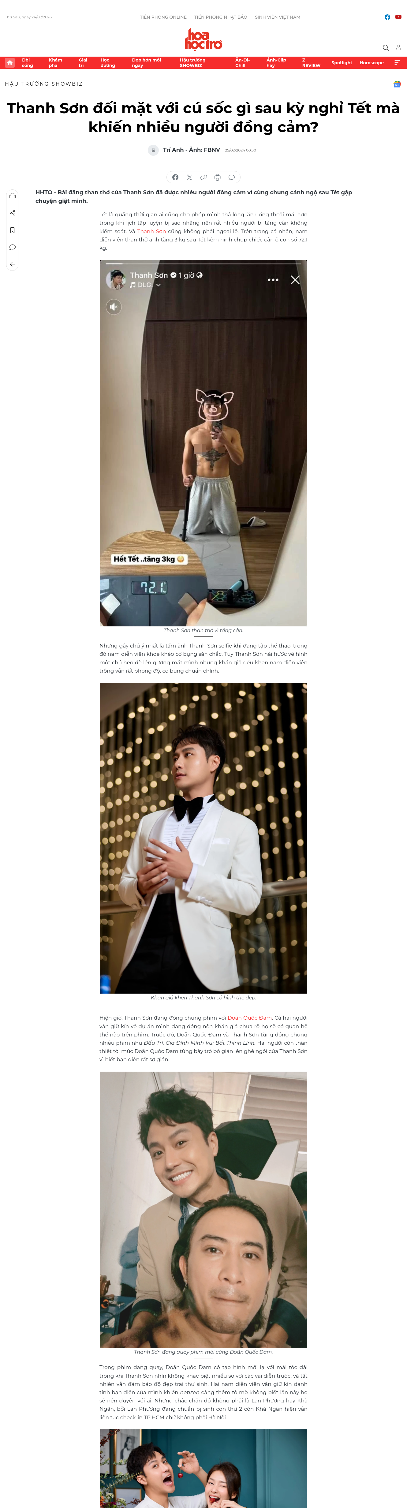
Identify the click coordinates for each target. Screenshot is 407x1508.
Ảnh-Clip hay (276, 62)
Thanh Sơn (151, 231)
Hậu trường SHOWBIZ (193, 62)
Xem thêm (397, 63)
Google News (397, 84)
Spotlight (341, 62)
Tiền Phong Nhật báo (220, 17)
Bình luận (12, 247)
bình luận (231, 177)
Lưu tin (12, 230)
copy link (203, 177)
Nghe (12, 196)
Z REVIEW (311, 62)
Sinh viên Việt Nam (278, 17)
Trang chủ (10, 63)
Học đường (107, 62)
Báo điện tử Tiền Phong (204, 39)
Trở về (12, 264)
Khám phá (55, 62)
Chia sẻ (12, 213)
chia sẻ (175, 177)
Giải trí (83, 62)
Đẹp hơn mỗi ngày (146, 62)
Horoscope (372, 62)
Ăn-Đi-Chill (242, 62)
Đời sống (27, 62)
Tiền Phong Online (163, 17)
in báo (217, 177)
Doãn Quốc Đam (250, 1018)
